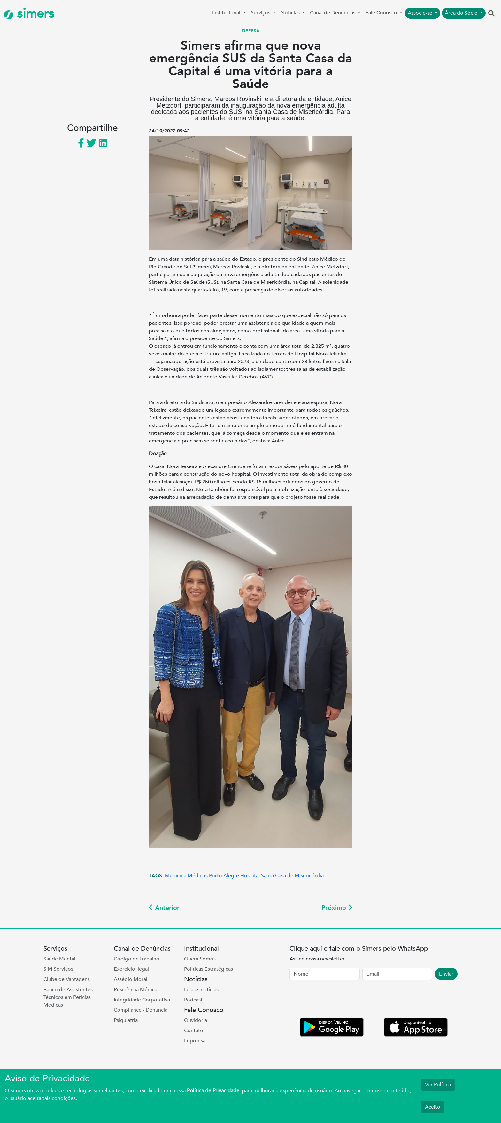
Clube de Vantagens (66, 979)
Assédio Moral (130, 979)
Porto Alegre (224, 875)
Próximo (336, 908)
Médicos (198, 875)
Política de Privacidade (213, 1090)
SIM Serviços (58, 969)
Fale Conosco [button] (382, 12)
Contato (193, 1030)
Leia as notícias (201, 989)
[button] (491, 13)
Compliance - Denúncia (140, 1010)
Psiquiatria (126, 1020)
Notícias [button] (291, 12)
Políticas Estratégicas (208, 969)
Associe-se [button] (421, 13)
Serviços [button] (261, 12)
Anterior (164, 908)
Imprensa (194, 1040)
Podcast (193, 999)
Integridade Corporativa (142, 999)
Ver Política (438, 1084)
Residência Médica (135, 989)
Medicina (175, 875)
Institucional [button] (227, 12)
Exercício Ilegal (131, 969)
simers (29, 13)
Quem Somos (200, 958)
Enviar (446, 973)
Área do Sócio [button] (462, 13)
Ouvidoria (195, 1020)
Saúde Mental (59, 958)
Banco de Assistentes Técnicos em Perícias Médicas (68, 997)
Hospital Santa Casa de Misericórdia (282, 875)
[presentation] (338, 1000)
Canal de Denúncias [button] (333, 12)
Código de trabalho (136, 958)
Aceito (432, 1107)
